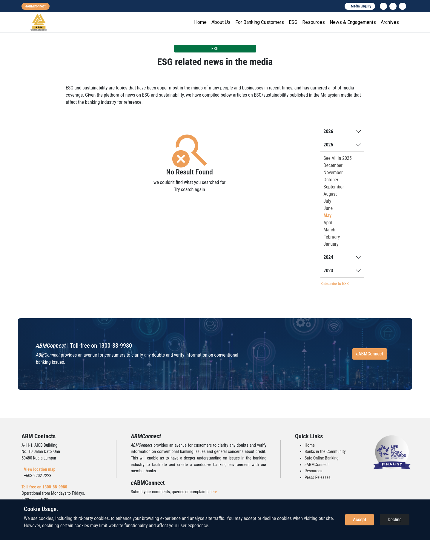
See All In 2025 (337, 158)
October (330, 179)
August (330, 194)
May (327, 215)
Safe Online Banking (322, 458)
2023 (328, 270)
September (333, 187)
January (330, 244)
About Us (221, 22)
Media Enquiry (361, 6)
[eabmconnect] (36, 6)
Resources (313, 22)
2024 (328, 257)
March (329, 230)
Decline (395, 519)
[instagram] (393, 6)
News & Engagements (353, 22)
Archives (390, 22)
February (331, 237)
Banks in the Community (325, 451)
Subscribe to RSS (334, 283)
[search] (402, 6)
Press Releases (318, 477)
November (333, 172)
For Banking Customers (259, 22)
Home (200, 22)
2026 (328, 131)
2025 (328, 145)
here (213, 491)
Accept (359, 519)
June (328, 208)
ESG (293, 22)
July (327, 201)
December (333, 165)
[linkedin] (383, 6)
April (327, 222)
